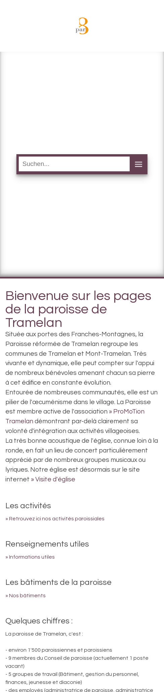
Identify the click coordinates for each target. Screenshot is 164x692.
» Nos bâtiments (25, 595)
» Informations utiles (30, 557)
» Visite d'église (53, 479)
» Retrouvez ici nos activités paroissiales (55, 518)
